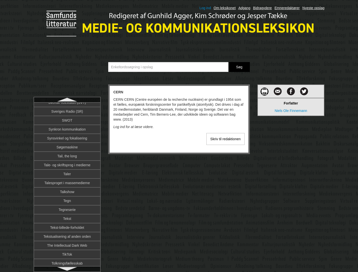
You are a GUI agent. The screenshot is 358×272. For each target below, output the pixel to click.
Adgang (244, 8)
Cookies (67, 234)
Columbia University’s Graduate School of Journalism (67, 145)
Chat (67, 116)
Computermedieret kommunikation (67, 180)
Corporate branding (67, 242)
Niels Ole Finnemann (291, 111)
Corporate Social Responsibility (67, 260)
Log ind (205, 8)
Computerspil (67, 198)
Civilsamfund (67, 125)
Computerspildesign (67, 207)
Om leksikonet (225, 8)
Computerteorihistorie (67, 225)
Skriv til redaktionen (225, 139)
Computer (67, 157)
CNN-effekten (67, 134)
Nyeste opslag (313, 8)
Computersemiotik (67, 189)
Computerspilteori (67, 216)
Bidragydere (262, 8)
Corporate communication (67, 251)
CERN (67, 107)
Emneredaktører (287, 8)
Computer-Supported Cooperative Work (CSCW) (67, 168)
